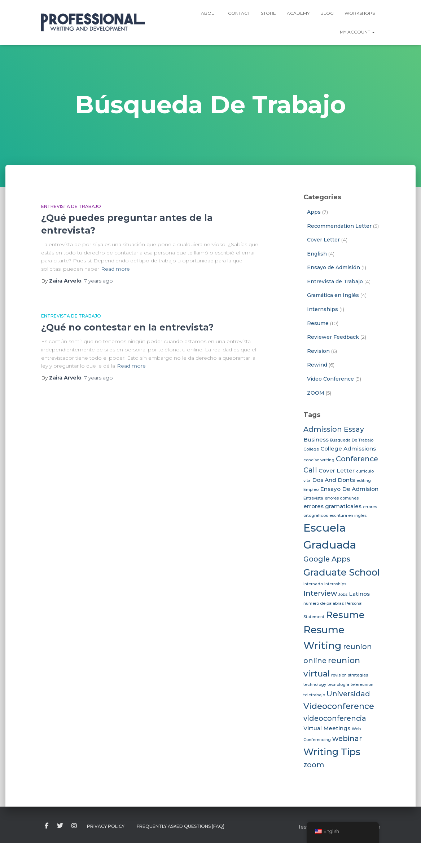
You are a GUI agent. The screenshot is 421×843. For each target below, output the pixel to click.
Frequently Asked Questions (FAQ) (180, 826)
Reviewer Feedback (333, 337)
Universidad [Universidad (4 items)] (348, 693)
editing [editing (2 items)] (363, 480)
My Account (357, 32)
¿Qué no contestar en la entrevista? (127, 327)
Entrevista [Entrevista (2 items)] (313, 498)
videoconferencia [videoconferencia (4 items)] (334, 718)
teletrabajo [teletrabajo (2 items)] (314, 695)
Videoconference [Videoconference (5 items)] (338, 706)
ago (98, 281)
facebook (46, 826)
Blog (327, 13)
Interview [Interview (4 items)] (320, 593)
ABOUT (209, 13)
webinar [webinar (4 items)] (347, 738)
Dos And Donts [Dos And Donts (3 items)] (333, 479)
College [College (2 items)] (311, 449)
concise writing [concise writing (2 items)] (318, 460)
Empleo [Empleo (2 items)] (311, 489)
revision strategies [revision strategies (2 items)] (349, 675)
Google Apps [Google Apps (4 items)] (326, 559)
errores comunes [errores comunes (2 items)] (342, 498)
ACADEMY (298, 13)
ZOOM (315, 393)
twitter (59, 826)
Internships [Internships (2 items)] (335, 584)
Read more (115, 269)
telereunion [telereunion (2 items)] (362, 684)
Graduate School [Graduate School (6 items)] (341, 572)
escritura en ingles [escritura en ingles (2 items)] (348, 515)
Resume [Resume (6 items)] (345, 614)
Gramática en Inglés (333, 295)
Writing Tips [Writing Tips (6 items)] (331, 751)
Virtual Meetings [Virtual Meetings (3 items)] (326, 728)
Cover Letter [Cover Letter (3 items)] (337, 470)
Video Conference (330, 379)
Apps (314, 212)
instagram (74, 826)
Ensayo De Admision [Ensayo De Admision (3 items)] (349, 488)
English (317, 253)
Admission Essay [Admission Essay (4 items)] (333, 429)
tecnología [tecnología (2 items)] (338, 684)
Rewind (317, 364)
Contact (239, 13)
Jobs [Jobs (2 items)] (342, 594)
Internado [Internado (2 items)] (313, 584)
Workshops (360, 13)
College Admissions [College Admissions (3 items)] (348, 448)
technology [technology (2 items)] (314, 684)
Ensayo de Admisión (333, 267)
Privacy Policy (105, 826)
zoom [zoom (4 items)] (313, 764)
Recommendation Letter (339, 226)
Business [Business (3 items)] (316, 439)
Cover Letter (323, 239)
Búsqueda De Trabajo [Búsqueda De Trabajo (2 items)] (351, 440)
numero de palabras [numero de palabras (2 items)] (323, 603)
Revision (318, 351)
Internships (322, 309)
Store (268, 13)
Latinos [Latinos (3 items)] (359, 593)
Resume (318, 323)
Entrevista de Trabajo (71, 206)
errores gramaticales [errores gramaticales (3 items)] (332, 506)
